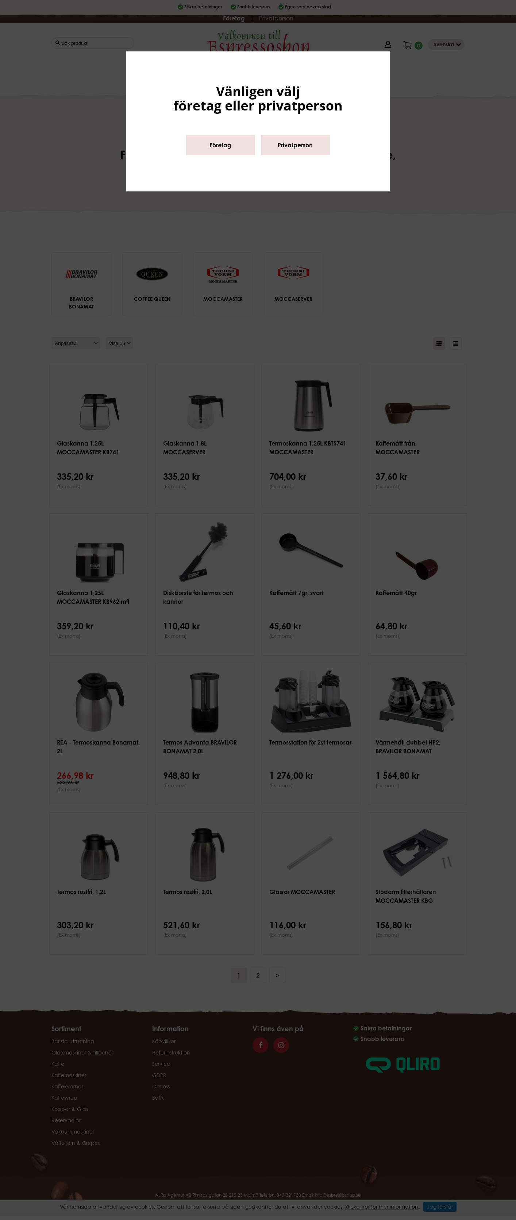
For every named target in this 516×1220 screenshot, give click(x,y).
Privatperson (295, 145)
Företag (220, 145)
